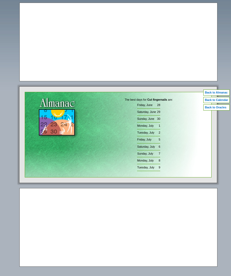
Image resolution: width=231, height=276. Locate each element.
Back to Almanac (216, 92)
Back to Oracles (215, 107)
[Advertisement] (118, 42)
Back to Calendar (216, 99)
